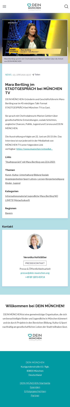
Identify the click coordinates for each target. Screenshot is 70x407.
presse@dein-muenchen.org (35, 272)
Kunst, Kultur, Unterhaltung (19, 174)
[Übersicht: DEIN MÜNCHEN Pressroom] (34, 6)
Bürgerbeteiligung (54, 178)
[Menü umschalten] (4, 6)
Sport (26, 178)
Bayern (9, 213)
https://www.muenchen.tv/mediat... (34, 148)
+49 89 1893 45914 (35, 277)
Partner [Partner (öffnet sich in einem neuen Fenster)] (35, 395)
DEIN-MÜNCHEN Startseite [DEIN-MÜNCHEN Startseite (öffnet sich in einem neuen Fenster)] (35, 383)
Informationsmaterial (16, 196)
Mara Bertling (47, 196)
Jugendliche (33, 196)
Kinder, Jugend (12, 183)
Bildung (37, 174)
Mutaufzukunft (22, 200)
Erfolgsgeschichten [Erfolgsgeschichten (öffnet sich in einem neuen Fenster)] (35, 391)
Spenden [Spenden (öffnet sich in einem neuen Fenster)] (35, 387)
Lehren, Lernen (37, 178)
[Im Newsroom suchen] (66, 6)
